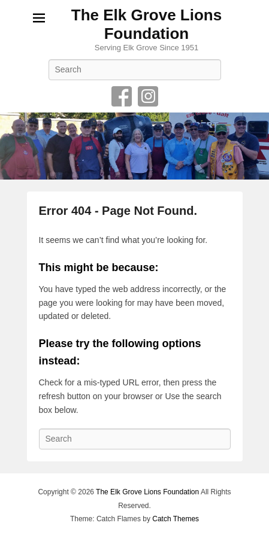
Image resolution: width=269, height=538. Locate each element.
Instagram (148, 96)
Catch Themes (175, 519)
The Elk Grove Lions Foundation (146, 24)
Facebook (121, 96)
